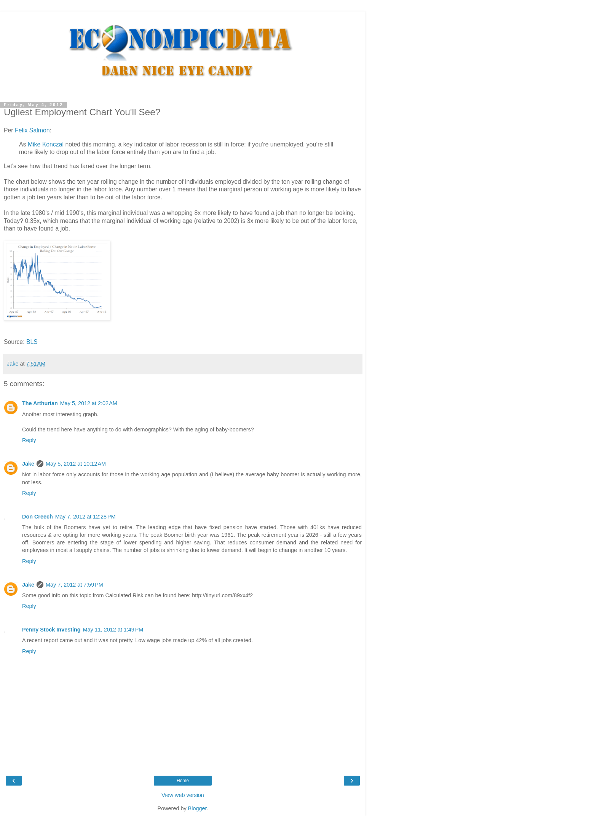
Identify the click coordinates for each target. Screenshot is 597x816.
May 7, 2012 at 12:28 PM (85, 517)
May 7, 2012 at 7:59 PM (74, 585)
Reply (29, 440)
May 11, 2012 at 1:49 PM (113, 630)
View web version (182, 795)
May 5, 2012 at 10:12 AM (76, 464)
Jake (28, 464)
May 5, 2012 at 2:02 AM (88, 403)
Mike (46, 144)
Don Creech (37, 517)
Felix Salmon (32, 130)
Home (183, 780)
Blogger (197, 808)
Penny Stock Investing (51, 630)
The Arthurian (40, 403)
